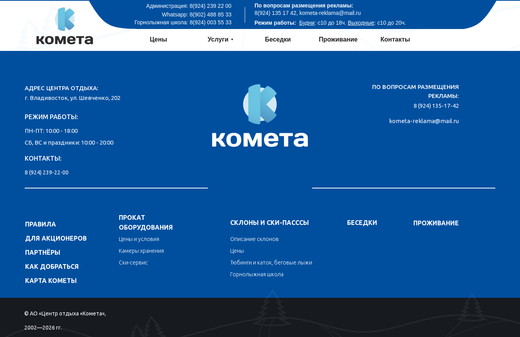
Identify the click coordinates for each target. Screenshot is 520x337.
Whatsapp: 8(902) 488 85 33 (196, 14)
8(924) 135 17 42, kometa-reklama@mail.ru (308, 13)
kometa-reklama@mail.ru (424, 121)
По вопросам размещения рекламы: (304, 5)
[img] (260, 112)
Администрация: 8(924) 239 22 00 (188, 6)
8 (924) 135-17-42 (436, 105)
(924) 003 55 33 (212, 22)
